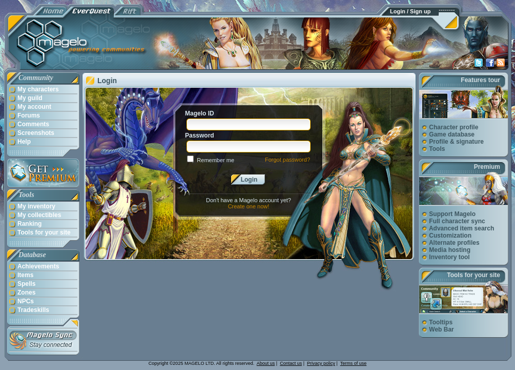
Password (199, 135)
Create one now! (249, 206)
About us (266, 363)
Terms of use (353, 363)
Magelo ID (199, 113)
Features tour (480, 80)
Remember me (215, 160)
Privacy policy (321, 363)
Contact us (291, 363)
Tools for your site (473, 275)
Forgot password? (287, 160)
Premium (487, 166)
